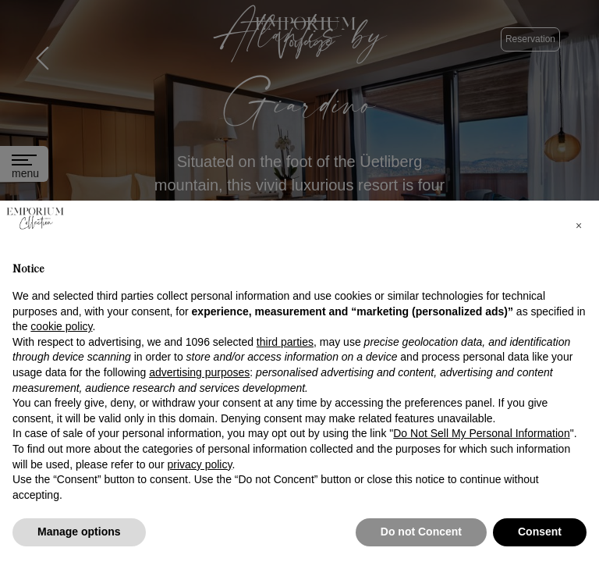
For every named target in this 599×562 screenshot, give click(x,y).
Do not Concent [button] (421, 531)
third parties (285, 342)
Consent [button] (540, 531)
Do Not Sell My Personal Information (481, 433)
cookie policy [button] (61, 326)
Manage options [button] (79, 531)
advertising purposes (199, 372)
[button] (578, 225)
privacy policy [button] (199, 464)
